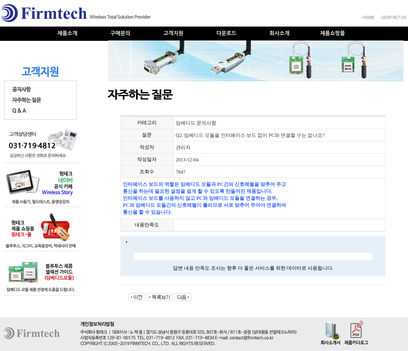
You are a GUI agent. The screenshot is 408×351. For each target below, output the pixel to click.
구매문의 (121, 33)
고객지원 (174, 33)
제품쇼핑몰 (332, 33)
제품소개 (68, 33)
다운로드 (227, 33)
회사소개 (280, 33)
